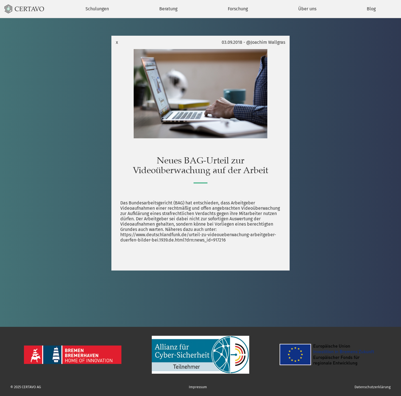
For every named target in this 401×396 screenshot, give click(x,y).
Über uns (307, 8)
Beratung (168, 8)
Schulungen (97, 8)
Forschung (238, 8)
